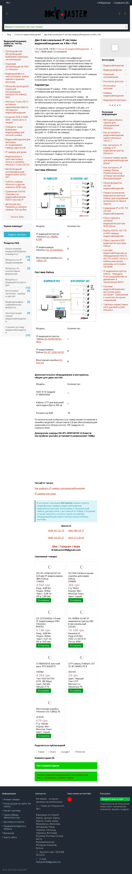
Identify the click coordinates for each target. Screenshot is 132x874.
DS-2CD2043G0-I (54, 249)
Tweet (40, 751)
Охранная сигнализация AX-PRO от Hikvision (17, 66)
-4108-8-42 (49, 340)
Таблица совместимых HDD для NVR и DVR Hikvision (115, 307)
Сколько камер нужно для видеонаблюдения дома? (115, 160)
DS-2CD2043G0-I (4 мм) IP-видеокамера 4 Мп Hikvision (48, 621)
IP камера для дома (45, 493)
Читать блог (17, 216)
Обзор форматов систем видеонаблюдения (113, 185)
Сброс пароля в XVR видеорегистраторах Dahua (114, 243)
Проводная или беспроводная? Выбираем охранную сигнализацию (16, 55)
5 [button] (119, 105)
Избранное (104, 2)
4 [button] (117, 105)
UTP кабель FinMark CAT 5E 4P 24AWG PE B (81, 665)
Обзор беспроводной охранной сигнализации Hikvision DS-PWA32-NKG (16, 92)
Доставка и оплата (14, 821)
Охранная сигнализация (110, 75)
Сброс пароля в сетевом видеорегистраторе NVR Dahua (114, 222)
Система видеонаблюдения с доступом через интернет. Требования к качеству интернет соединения (115, 293)
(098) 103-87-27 (56, 537)
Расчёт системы (12, 810)
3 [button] (114, 105)
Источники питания (109, 87)
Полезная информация (109, 113)
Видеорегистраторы (113, 100)
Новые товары (12, 799)
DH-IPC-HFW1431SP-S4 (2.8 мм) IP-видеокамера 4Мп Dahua (49, 576)
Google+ (65, 751)
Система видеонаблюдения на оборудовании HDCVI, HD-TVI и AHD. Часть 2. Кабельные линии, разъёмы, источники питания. (115, 258)
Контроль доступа (113, 81)
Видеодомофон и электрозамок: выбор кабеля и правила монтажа (17, 77)
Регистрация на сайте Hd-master (17, 805)
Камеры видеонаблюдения (113, 94)
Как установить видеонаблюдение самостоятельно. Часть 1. (113, 136)
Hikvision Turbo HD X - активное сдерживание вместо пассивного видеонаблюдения (17, 107)
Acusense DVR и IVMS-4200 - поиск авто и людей (17, 120)
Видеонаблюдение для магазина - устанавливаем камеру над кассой (17, 143)
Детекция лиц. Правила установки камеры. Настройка (16, 207)
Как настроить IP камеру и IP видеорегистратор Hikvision (113, 149)
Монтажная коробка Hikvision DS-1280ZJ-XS (48, 710)
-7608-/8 (47, 238)
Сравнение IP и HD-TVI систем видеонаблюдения (115, 211)
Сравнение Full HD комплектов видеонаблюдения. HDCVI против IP (15, 195)
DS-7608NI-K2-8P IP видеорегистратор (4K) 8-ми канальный (80, 621)
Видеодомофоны (112, 69)
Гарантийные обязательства (12, 816)
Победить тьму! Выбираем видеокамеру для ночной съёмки (14, 130)
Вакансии (9, 833)
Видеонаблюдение (113, 65)
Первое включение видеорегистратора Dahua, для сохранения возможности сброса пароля (115, 198)
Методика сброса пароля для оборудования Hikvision (112, 123)
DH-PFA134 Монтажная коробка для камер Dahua (80, 576)
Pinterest (79, 751)
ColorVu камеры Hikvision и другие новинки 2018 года (15, 184)
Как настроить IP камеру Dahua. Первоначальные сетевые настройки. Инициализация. (114, 173)
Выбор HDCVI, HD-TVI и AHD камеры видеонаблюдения (115, 233)
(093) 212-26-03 (76, 537)
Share (52, 751)
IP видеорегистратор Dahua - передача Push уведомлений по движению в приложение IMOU (115, 276)
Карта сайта (10, 837)
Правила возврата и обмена (15, 827)
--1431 (53, 352)
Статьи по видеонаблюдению (72, 48)
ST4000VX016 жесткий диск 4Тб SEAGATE (48, 665)
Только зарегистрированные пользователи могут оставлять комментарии (62, 776)
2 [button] (112, 105)
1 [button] (110, 105)
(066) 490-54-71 (76, 530)
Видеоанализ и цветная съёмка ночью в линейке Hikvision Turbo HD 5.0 (17, 160)
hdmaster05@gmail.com (48, 861)
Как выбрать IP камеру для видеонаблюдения (60, 488)
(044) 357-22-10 (56, 530)
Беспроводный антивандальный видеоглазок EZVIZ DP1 (15, 173)
